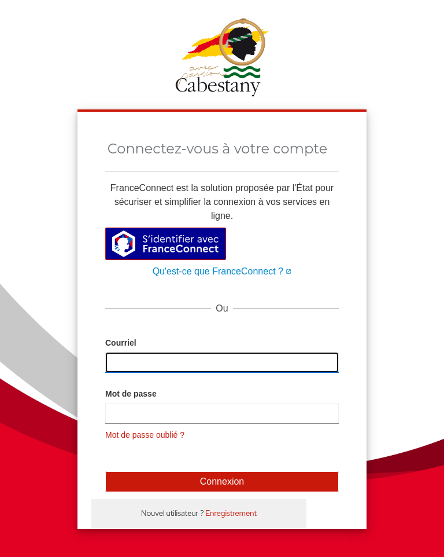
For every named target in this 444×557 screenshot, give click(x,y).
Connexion (222, 481)
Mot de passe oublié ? (144, 434)
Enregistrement (231, 513)
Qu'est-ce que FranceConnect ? (222, 271)
